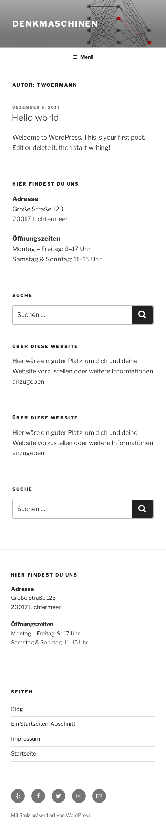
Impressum (25, 739)
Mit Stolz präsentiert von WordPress (51, 815)
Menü (83, 57)
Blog (17, 709)
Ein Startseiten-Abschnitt (43, 724)
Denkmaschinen (55, 24)
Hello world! (36, 117)
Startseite (23, 753)
